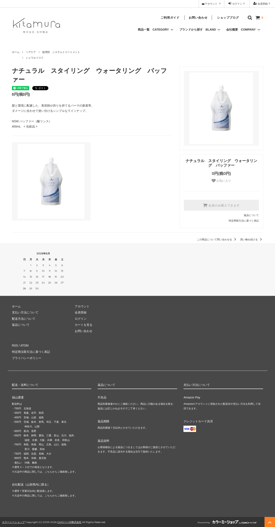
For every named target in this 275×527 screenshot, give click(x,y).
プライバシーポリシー (26, 357)
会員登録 (262, 3)
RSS (15, 345)
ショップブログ (228, 17)
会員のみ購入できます (221, 205)
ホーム (15, 52)
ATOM (24, 345)
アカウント (211, 3)
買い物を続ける (251, 239)
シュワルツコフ (34, 57)
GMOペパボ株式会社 (69, 521)
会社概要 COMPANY (243, 29)
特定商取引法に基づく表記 (244, 220)
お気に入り (221, 181)
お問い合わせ (198, 17)
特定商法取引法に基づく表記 (31, 351)
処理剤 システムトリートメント (61, 52)
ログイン (236, 3)
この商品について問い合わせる (217, 239)
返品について (251, 215)
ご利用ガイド (170, 17)
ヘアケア (31, 52)
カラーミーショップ (13, 521)
